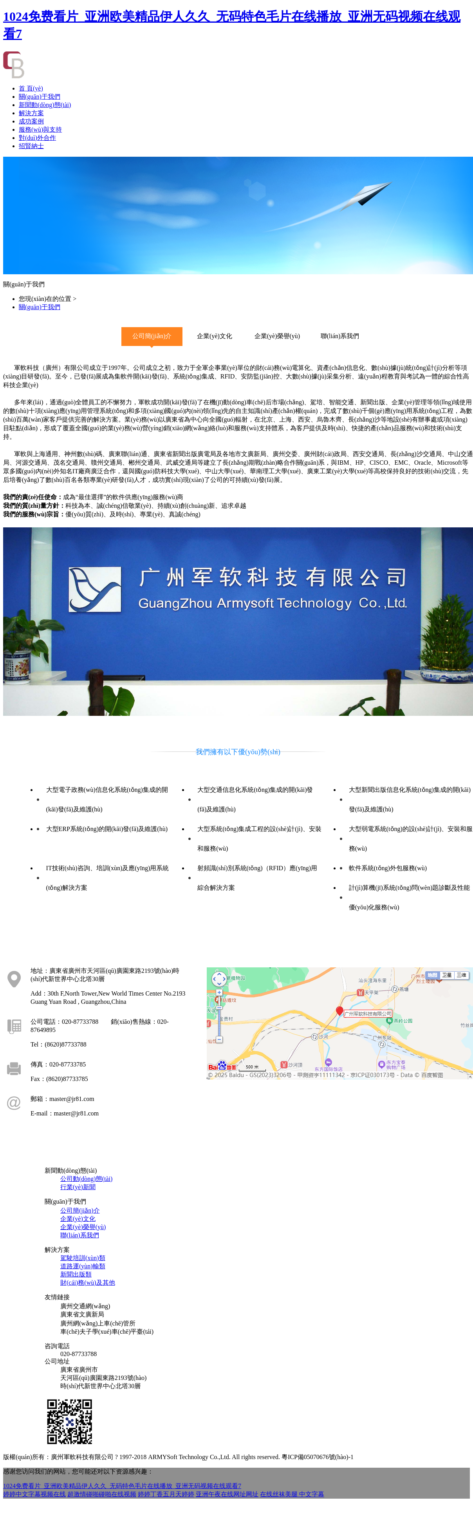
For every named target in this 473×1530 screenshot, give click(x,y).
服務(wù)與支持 (40, 129)
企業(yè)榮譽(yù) (83, 1227)
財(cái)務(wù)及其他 (87, 1282)
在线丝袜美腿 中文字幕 (292, 1494)
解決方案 (31, 113)
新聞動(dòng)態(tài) (45, 104)
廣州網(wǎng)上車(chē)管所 (97, 1323)
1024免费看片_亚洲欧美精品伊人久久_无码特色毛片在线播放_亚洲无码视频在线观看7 (122, 1486)
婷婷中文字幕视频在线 (34, 1494)
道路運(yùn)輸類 (82, 1266)
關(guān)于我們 (39, 96)
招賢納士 (31, 146)
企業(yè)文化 (78, 1218)
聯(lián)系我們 (79, 1235)
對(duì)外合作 (37, 137)
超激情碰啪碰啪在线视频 (101, 1494)
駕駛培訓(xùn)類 (82, 1258)
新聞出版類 (76, 1274)
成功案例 (31, 121)
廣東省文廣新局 (82, 1314)
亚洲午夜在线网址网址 (227, 1494)
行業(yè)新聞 (78, 1187)
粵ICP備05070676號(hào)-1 (318, 1457)
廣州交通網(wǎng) (85, 1306)
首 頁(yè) (31, 88)
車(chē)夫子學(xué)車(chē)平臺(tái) (106, 1331)
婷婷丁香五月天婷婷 (166, 1494)
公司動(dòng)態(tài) (86, 1178)
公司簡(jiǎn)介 (80, 1210)
